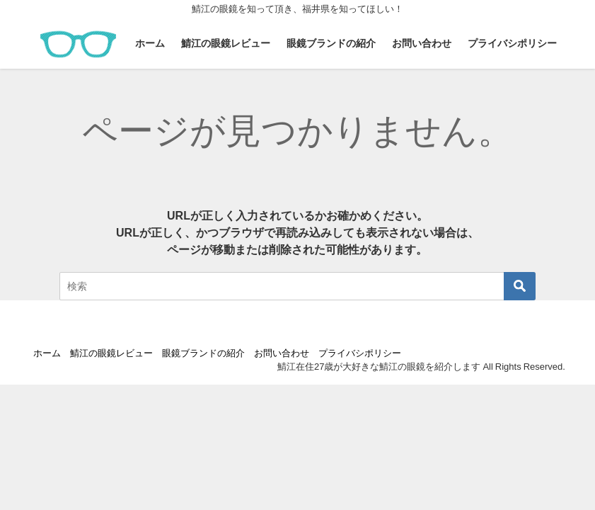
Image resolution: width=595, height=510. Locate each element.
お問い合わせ (421, 43)
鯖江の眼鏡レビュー (225, 43)
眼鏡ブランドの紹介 (331, 43)
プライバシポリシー (512, 43)
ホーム (150, 43)
